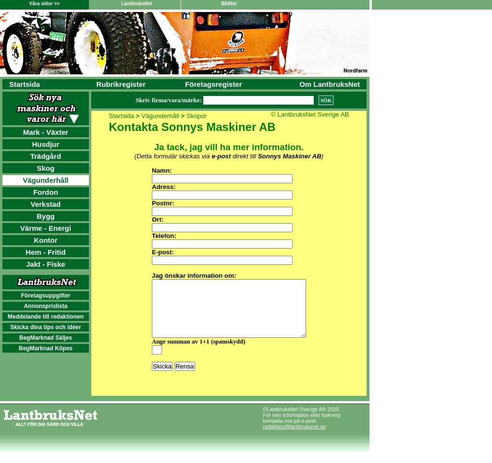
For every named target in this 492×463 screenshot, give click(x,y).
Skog (46, 168)
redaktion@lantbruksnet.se (294, 438)
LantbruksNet (136, 3)
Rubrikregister (121, 84)
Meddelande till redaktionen (46, 316)
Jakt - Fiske (45, 264)
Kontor (45, 240)
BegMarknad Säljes (45, 337)
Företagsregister (213, 84)
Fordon (45, 192)
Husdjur (46, 144)
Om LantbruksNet (329, 84)
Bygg (46, 216)
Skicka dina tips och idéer (45, 327)
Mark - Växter (45, 132)
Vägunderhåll (45, 180)
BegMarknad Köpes (46, 348)
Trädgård (45, 156)
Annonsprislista (46, 306)
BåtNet (228, 3)
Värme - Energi (45, 228)
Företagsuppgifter (46, 295)
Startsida (24, 84)
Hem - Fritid (45, 252)
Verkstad (46, 204)
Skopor (196, 115)
